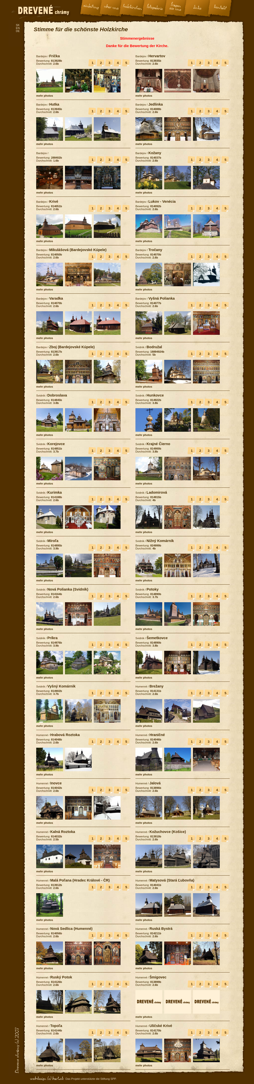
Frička (54, 56)
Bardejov (41, 56)
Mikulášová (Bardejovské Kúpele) (77, 250)
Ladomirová (157, 492)
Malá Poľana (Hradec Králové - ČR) (80, 880)
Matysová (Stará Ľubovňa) (171, 880)
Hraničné (157, 735)
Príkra (52, 638)
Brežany (156, 686)
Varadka (56, 298)
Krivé (53, 201)
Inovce (56, 783)
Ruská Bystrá (160, 929)
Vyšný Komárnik (61, 686)
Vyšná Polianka (161, 298)
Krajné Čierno (158, 444)
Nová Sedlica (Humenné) (71, 929)
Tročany (155, 250)
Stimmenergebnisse (137, 38)
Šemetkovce (157, 638)
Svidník (139, 347)
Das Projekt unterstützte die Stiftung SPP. (91, 1078)
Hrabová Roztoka (65, 735)
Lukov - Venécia (162, 201)
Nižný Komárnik (160, 541)
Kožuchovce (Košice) (167, 832)
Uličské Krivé (160, 1026)
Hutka (54, 104)
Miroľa (52, 541)
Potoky (153, 589)
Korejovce (56, 444)
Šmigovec (157, 977)
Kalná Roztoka (62, 832)
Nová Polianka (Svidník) (67, 589)
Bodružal (154, 347)
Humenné (141, 686)
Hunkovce (155, 395)
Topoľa (56, 1026)
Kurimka (54, 492)
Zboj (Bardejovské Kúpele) (72, 347)
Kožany (154, 153)
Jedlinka (155, 104)
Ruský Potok (61, 977)
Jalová (154, 783)
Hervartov (156, 56)
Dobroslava (57, 395)
